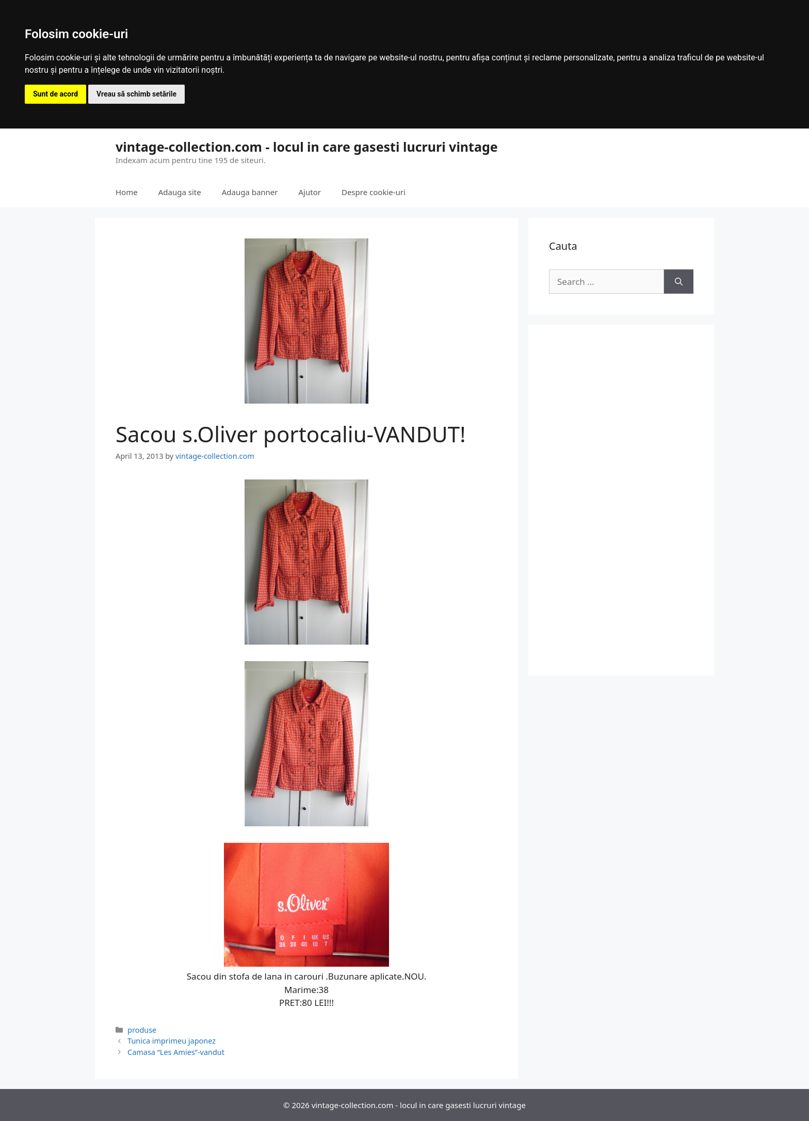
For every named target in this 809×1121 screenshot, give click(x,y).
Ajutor (310, 192)
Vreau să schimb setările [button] (136, 94)
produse (141, 1030)
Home (127, 192)
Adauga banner (250, 192)
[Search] (678, 281)
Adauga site (179, 192)
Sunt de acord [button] (55, 94)
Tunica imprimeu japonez (171, 1041)
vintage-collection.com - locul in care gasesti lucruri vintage (307, 146)
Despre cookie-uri (374, 192)
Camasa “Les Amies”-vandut (175, 1052)
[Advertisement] (621, 500)
